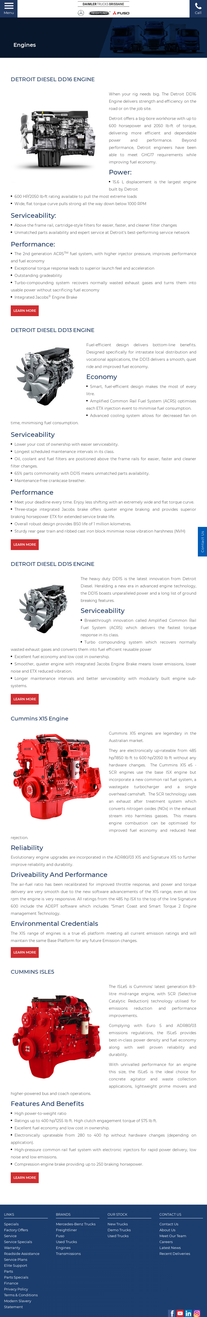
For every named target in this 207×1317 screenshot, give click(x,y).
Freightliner (66, 1230)
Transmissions (68, 1253)
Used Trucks (66, 1242)
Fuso (60, 1236)
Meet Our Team (172, 1236)
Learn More (24, 311)
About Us (167, 1230)
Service (10, 1236)
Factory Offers (16, 1230)
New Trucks (118, 1224)
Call (198, 8)
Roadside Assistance (22, 1253)
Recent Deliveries (174, 1253)
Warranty (12, 1247)
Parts (8, 1271)
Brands (63, 1214)
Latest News (170, 1247)
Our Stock (117, 1214)
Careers (166, 1242)
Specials (11, 1224)
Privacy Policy (16, 1289)
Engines (63, 1247)
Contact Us (170, 1214)
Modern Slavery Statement (17, 1304)
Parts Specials (16, 1277)
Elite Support (15, 1265)
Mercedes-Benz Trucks (75, 1224)
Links (9, 1214)
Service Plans (15, 1259)
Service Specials (18, 1242)
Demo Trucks (119, 1230)
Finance (11, 1283)
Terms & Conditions (21, 1295)
